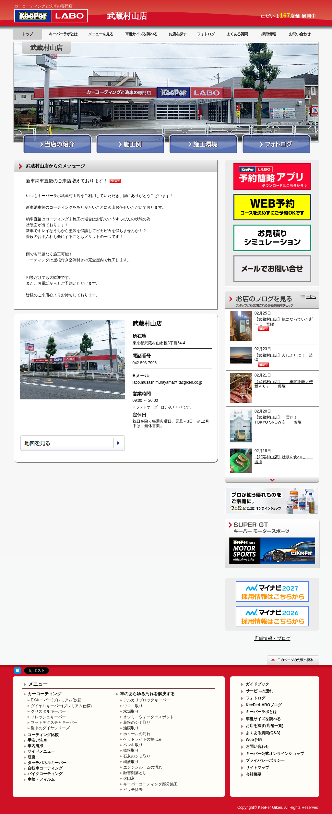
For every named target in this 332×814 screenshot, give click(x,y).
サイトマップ (257, 767)
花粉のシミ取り (136, 722)
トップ (27, 34)
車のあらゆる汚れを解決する (147, 693)
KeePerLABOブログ (264, 705)
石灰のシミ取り (136, 756)
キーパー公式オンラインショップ (275, 753)
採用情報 (268, 34)
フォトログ (206, 34)
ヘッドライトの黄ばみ (142, 739)
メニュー (38, 684)
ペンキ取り (133, 745)
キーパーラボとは (63, 34)
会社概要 (253, 774)
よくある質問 (237, 34)
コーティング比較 (43, 735)
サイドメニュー (41, 751)
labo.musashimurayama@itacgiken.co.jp (168, 382)
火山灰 (129, 778)
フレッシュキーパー (48, 717)
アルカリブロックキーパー (146, 700)
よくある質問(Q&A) (263, 733)
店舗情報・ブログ (272, 638)
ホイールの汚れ (136, 734)
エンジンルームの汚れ (142, 767)
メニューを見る (100, 34)
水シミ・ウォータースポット (148, 717)
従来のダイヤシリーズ (50, 728)
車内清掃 (35, 746)
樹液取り (131, 761)
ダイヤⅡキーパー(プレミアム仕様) (61, 706)
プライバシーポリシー (265, 760)
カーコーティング (44, 693)
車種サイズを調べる (141, 34)
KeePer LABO (60, 15)
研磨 (31, 757)
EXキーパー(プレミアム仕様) (56, 700)
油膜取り (131, 728)
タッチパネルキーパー (47, 762)
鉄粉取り (131, 750)
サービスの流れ (259, 691)
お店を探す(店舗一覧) (264, 725)
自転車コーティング (45, 768)
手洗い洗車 (37, 740)
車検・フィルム (41, 779)
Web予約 (254, 739)
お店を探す (177, 34)
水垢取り (131, 711)
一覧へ (311, 297)
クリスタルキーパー (48, 711)
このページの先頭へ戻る (293, 660)
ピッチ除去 (133, 789)
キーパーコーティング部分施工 (150, 784)
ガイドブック (257, 684)
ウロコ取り (133, 706)
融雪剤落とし (135, 773)
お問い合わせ (299, 34)
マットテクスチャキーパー (54, 722)
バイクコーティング (45, 773)
